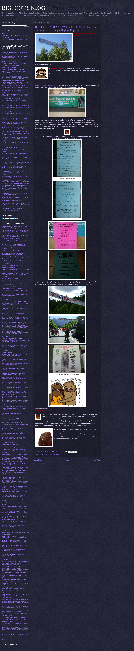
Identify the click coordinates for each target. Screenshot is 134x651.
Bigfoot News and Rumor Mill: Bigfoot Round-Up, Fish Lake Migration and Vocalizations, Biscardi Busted (14, 308)
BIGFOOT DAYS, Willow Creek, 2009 (11, 280)
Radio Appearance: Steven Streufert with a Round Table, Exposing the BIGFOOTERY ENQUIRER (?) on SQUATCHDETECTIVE (15, 193)
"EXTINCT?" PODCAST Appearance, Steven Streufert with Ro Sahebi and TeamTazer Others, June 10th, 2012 (14, 52)
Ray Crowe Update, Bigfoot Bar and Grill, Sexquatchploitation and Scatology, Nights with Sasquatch (14, 572)
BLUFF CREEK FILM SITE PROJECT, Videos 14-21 (15, 103)
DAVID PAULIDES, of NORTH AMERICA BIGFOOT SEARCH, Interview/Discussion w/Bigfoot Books (15, 134)
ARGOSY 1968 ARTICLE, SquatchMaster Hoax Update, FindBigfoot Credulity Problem (14, 253)
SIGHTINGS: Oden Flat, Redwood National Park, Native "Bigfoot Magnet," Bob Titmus (15, 610)
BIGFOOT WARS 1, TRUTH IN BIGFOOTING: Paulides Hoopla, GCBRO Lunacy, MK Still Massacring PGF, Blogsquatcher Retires (14, 313)
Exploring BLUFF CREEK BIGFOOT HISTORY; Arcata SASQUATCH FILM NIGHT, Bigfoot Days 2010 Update (14, 472)
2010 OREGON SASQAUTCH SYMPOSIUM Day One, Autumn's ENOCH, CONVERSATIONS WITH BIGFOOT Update (15, 232)
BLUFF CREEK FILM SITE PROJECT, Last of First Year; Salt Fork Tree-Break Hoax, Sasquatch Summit (15, 413)
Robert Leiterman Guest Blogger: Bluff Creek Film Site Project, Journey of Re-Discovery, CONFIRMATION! (15, 596)
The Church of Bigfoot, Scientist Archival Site (13, 617)
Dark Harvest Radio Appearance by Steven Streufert (15, 131)
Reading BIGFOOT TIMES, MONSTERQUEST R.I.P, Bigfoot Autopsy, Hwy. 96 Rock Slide (14, 580)
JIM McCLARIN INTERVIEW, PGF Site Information (15, 506)
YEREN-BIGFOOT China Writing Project (12, 208)
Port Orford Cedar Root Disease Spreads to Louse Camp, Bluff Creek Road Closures (15, 567)
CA (50, 454)
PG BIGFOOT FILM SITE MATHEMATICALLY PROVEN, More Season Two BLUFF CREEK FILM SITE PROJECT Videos (15, 167)
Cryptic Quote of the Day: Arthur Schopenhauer (14, 447)
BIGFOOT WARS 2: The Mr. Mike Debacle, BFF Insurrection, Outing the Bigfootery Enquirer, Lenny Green (15, 319)
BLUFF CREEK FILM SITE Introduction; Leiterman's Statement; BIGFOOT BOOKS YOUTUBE (15, 388)
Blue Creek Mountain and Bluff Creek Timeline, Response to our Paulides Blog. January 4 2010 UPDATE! (14, 359)
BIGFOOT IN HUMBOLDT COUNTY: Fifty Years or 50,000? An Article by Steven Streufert (15, 75)
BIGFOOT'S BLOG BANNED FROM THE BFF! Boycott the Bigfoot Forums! (14, 328)
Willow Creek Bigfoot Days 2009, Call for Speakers (15, 629)
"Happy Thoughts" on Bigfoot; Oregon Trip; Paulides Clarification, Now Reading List (15, 227)
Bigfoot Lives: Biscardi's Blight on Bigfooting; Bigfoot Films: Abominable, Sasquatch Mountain (15, 287)
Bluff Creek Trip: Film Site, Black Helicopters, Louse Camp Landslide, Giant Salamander (15, 425)
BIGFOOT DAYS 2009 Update (10, 278)
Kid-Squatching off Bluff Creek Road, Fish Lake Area (15, 508)
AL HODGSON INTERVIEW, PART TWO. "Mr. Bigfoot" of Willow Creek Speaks (14, 64)
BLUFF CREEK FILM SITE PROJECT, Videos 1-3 (15, 100)
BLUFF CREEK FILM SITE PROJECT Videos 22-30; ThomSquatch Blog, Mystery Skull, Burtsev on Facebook (15, 403)
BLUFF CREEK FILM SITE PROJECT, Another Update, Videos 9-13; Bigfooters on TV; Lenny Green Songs (14, 408)
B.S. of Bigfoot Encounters (9, 67)
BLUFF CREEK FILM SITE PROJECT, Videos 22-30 (15, 105)
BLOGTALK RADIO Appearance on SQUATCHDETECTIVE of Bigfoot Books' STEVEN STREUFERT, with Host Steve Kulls (15, 354)
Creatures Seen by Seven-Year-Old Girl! (12, 444)
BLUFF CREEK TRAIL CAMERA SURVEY (13, 422)
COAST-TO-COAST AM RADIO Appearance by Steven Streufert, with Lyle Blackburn (14, 119)
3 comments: (60, 451)
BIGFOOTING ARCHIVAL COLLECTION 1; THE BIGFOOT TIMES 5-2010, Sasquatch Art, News (14, 346)
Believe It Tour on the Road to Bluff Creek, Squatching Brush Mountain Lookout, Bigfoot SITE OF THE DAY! (15, 262)
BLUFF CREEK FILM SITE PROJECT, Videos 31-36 (15, 107)
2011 (40, 454)
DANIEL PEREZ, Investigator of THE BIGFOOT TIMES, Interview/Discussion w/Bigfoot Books (14, 128)
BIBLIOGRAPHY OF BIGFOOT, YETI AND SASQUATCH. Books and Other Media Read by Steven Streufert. (14, 71)
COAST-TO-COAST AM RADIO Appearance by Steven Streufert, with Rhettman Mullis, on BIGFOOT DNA (14, 124)
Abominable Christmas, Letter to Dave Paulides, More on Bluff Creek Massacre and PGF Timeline (15, 241)
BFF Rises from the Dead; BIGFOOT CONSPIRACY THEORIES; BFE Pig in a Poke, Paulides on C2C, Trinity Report (15, 275)
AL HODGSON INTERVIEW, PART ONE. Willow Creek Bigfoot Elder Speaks (14, 57)
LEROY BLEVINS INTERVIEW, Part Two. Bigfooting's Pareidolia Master (13, 146)
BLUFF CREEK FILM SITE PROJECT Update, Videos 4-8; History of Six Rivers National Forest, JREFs (14, 398)
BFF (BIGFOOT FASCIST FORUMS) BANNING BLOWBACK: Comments (14, 266)
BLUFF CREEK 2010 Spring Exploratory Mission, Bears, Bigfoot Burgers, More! (15, 364)
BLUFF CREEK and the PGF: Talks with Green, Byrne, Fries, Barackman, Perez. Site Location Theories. (14, 379)
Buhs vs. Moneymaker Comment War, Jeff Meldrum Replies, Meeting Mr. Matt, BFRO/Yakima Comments (15, 433)
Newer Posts (37, 460)
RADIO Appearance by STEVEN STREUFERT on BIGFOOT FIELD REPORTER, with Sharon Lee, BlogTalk (15, 173)
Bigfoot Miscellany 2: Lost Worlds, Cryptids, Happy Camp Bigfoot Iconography (15, 295)
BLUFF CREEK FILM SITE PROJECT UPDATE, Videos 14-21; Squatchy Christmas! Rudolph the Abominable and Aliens (14, 393)
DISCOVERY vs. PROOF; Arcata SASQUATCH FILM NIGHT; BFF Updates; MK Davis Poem (14, 460)
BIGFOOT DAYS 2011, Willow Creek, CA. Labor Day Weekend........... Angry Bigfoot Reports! (65, 28)
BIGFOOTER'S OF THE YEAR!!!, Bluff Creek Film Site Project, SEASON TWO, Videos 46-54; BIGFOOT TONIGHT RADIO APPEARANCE (15, 84)
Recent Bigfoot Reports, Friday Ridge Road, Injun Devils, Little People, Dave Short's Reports (15, 587)
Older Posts (96, 460)
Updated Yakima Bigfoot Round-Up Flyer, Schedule (15, 627)
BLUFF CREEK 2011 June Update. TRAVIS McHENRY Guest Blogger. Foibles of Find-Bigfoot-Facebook (15, 368)
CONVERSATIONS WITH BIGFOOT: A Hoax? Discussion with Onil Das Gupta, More (14, 438)
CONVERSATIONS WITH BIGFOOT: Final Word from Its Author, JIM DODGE (14, 441)
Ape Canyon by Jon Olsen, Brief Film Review (13, 250)
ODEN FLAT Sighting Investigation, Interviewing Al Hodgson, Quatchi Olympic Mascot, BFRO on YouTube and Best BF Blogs (15, 542)
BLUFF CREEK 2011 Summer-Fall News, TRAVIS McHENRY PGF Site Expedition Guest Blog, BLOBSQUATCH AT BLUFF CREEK (15, 373)
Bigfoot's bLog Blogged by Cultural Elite (12, 331)
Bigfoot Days (45, 454)
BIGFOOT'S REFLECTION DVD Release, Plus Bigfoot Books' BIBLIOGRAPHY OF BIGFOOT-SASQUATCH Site (14, 335)
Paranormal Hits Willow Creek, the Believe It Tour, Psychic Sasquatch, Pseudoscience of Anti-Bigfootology (15, 550)
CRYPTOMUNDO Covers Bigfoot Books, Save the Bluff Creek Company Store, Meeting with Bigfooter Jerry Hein (15, 451)
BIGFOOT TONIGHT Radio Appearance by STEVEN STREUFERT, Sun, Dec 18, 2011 (13, 79)
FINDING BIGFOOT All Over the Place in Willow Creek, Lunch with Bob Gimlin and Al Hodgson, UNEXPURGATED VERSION (14, 488)
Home (67, 460)
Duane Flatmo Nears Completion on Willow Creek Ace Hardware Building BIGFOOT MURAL (15, 467)
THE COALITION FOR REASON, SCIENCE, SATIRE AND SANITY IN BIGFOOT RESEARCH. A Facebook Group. (15, 204)
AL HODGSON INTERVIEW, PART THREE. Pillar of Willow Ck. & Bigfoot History (15, 60)
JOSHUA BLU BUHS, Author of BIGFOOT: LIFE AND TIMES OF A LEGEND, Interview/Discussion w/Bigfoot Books (15, 138)
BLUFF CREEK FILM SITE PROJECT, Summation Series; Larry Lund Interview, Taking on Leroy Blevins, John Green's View (15, 418)
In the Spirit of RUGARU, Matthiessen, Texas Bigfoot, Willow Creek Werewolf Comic (13, 496)
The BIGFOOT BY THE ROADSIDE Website (13, 201)
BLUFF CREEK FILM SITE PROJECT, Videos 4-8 (15, 113)
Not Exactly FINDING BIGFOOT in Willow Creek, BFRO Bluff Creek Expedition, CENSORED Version (15, 537)
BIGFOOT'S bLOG (23, 8)
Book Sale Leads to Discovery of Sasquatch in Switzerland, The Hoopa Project (14, 429)
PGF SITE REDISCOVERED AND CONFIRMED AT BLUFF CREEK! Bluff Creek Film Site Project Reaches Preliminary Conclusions (15, 563)
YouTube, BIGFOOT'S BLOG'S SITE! (11, 210)
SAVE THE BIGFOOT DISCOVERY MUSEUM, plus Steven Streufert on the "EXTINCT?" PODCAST (15, 607)
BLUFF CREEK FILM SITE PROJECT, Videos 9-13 (15, 116)
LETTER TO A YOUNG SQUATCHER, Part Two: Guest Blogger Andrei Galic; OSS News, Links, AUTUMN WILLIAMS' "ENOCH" (14, 518)
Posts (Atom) (43, 463)
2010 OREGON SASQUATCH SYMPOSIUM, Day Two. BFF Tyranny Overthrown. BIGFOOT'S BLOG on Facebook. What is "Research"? (15, 237)
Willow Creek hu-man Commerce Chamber (47, 85)
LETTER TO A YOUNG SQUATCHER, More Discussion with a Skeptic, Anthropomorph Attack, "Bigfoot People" (15, 513)
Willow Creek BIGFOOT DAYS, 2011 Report (13, 632)
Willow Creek (55, 454)
